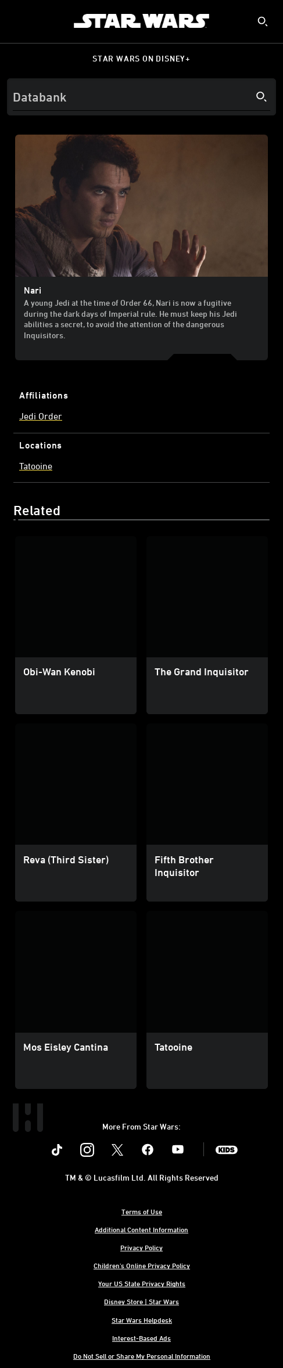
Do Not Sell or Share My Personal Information (141, 1356)
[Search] (141, 96)
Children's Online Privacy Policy (142, 1265)
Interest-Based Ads (141, 1338)
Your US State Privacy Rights (141, 1283)
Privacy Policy (141, 1247)
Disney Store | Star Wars (141, 1301)
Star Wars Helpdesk (142, 1320)
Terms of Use (141, 1211)
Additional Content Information (141, 1229)
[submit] (262, 21)
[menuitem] (18, 21)
